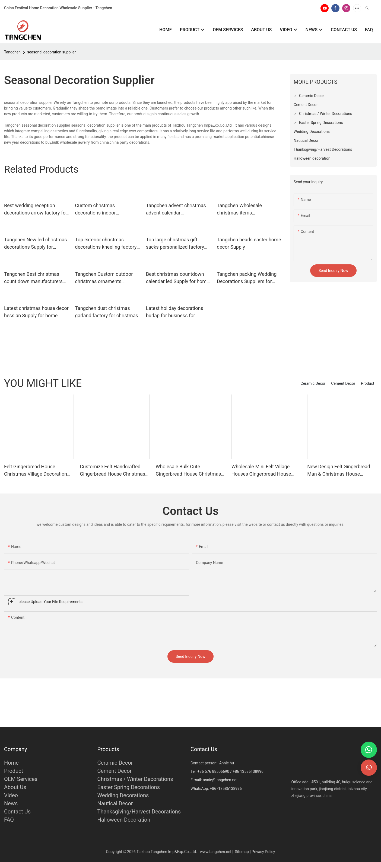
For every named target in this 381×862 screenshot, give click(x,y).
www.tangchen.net (215, 852)
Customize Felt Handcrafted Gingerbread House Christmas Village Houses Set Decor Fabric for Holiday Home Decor (114, 471)
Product (367, 383)
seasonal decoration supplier (51, 52)
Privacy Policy (263, 852)
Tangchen (12, 52)
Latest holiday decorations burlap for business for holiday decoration (174, 312)
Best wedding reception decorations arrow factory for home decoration (35, 209)
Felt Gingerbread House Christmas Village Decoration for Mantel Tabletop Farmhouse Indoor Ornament (38, 471)
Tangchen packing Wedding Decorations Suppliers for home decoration (247, 278)
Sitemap (242, 852)
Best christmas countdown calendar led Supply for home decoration (177, 278)
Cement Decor (343, 383)
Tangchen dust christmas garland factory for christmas (106, 311)
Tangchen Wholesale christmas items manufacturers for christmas (248, 209)
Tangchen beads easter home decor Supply (249, 243)
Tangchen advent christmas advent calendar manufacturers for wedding (176, 209)
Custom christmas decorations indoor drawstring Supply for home (105, 209)
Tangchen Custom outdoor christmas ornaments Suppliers (104, 278)
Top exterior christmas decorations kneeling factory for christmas (105, 244)
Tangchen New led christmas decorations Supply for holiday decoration (35, 244)
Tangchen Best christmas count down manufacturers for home (33, 278)
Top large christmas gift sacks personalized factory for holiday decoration (175, 244)
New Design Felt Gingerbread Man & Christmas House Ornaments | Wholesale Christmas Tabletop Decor (338, 471)
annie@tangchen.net (220, 780)
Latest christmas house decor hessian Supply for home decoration (36, 312)
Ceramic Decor (313, 383)
